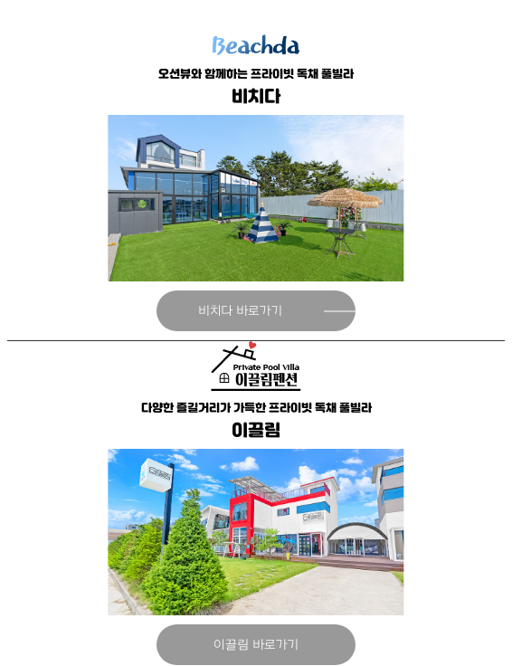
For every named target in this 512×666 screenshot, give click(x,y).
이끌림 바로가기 (256, 645)
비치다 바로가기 (240, 311)
